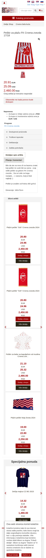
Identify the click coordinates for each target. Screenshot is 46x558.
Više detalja (23, 261)
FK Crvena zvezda (11, 126)
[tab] (23, 131)
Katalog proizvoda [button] (22, 18)
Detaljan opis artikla (14, 155)
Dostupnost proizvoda (16, 132)
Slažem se (26, 555)
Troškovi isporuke (14, 137)
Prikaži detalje (12, 555)
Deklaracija (12, 142)
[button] (4, 326)
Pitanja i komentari (14, 160)
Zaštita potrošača (14, 148)
